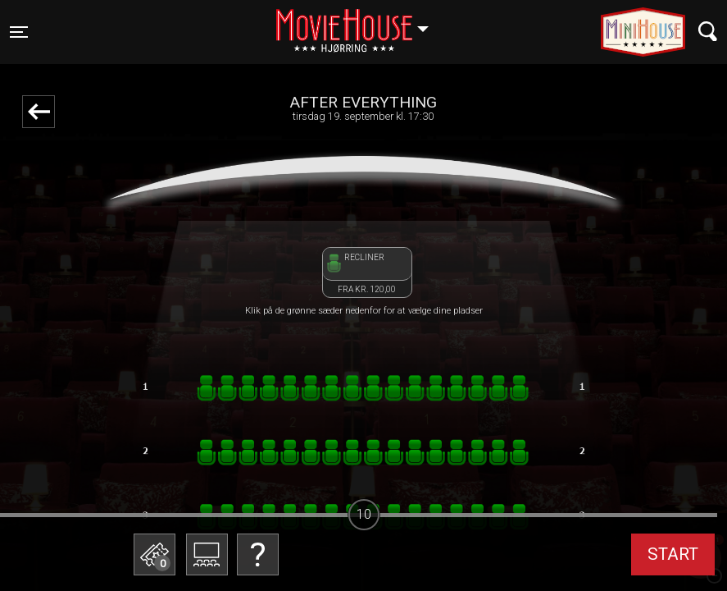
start (672, 554)
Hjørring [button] (360, 22)
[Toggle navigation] (19, 32)
